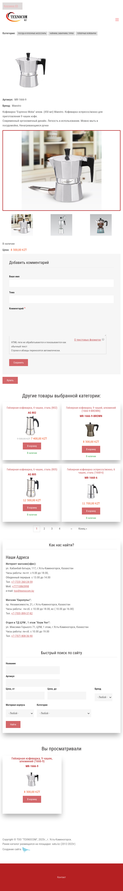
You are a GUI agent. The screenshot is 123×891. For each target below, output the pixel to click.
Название (11, 663)
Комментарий (16, 308)
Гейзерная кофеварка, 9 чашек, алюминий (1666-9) (31, 760)
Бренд (98, 688)
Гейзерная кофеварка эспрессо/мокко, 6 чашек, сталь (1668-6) (91, 471)
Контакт (61, 877)
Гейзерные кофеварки (86, 33)
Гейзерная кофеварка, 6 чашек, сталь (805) (32, 469)
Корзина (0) (11, 6)
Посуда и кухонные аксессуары (32, 33)
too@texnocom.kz (24, 590)
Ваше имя (14, 276)
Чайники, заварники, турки (62, 33)
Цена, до (52, 688)
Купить (10, 380)
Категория (42, 704)
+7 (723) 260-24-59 (22, 581)
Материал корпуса (15, 704)
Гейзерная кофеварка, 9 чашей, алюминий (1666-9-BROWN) (91, 409)
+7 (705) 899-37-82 (22, 613)
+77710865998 (20, 586)
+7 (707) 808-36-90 (22, 636)
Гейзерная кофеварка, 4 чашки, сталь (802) (32, 407)
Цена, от (10, 688)
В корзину (32, 446)
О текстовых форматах (87, 339)
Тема (11, 292)
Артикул (10, 676)
